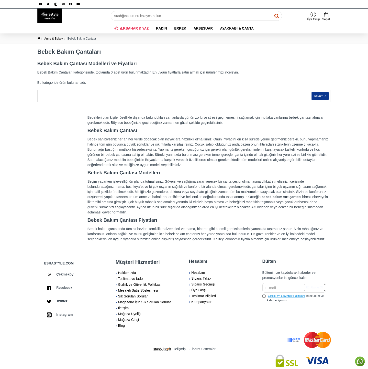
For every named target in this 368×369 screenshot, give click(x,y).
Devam (318, 96)
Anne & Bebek (53, 38)
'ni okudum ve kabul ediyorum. (293, 298)
